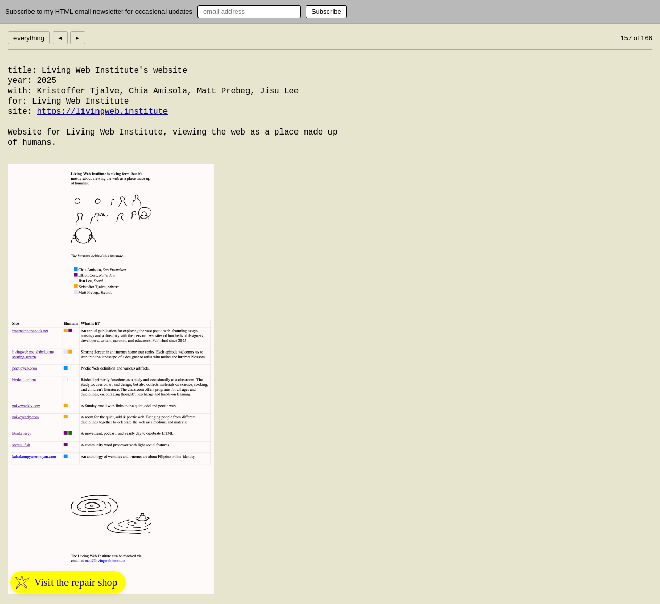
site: (20, 111)
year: (20, 81)
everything (28, 38)
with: (20, 91)
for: (17, 101)
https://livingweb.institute (102, 111)
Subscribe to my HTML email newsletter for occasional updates (98, 11)
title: (22, 70)
